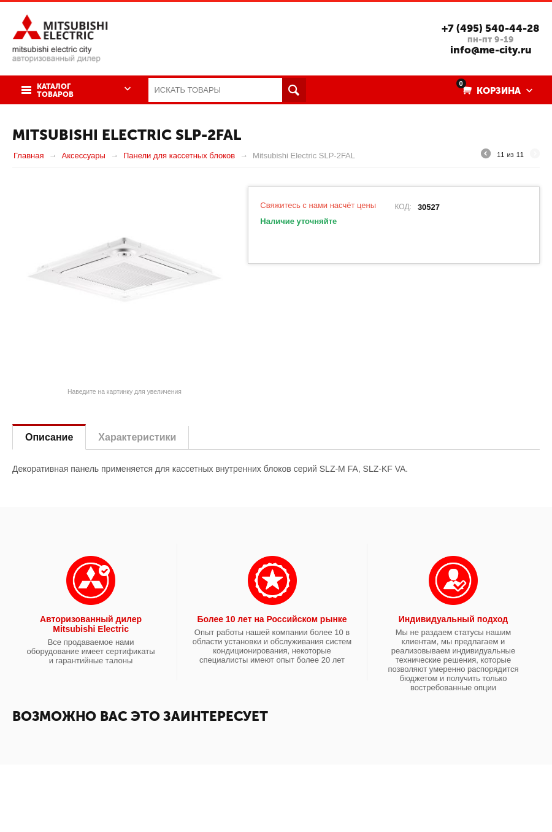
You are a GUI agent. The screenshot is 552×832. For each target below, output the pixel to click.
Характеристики (137, 437)
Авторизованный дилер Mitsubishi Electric (91, 624)
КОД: (402, 206)
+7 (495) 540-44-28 (491, 28)
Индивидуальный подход (453, 619)
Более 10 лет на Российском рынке (272, 619)
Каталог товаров (55, 91)
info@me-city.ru (491, 50)
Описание (49, 437)
